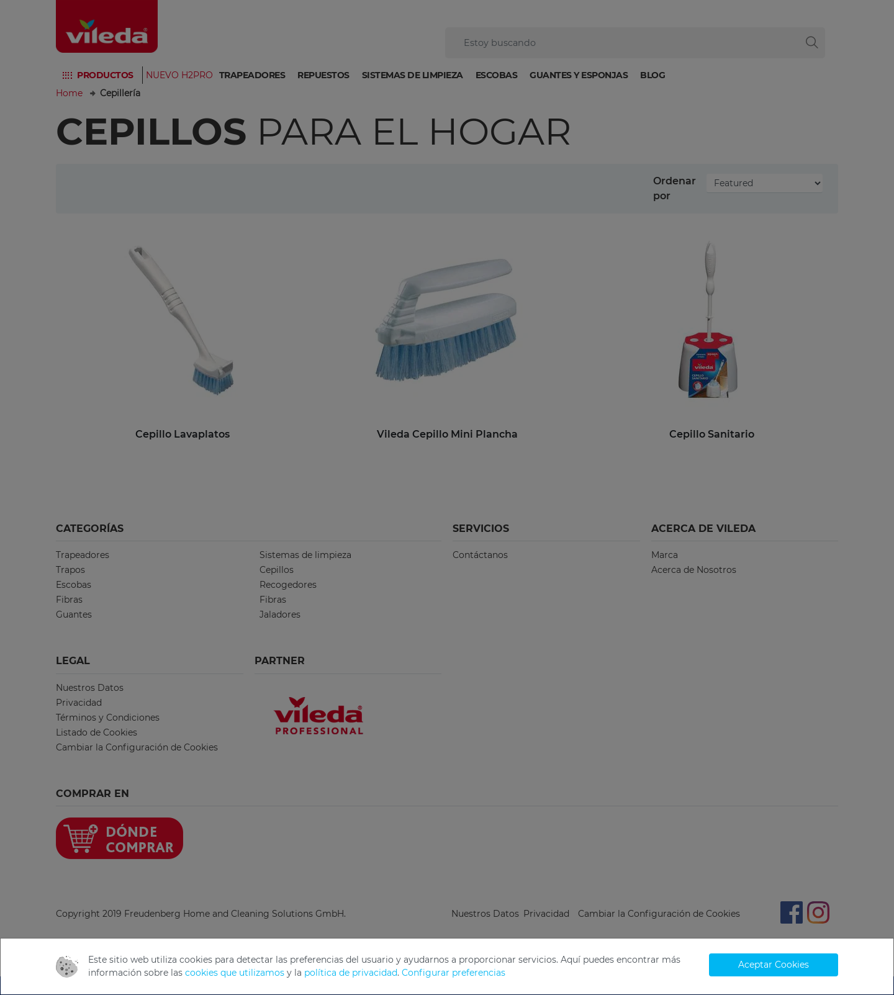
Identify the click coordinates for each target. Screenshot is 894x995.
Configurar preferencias (453, 972)
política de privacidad (350, 972)
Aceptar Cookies (773, 964)
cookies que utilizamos (234, 972)
